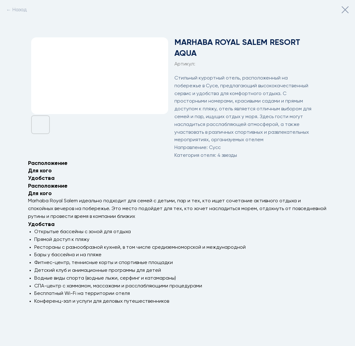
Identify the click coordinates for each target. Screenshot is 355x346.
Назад (19, 9)
